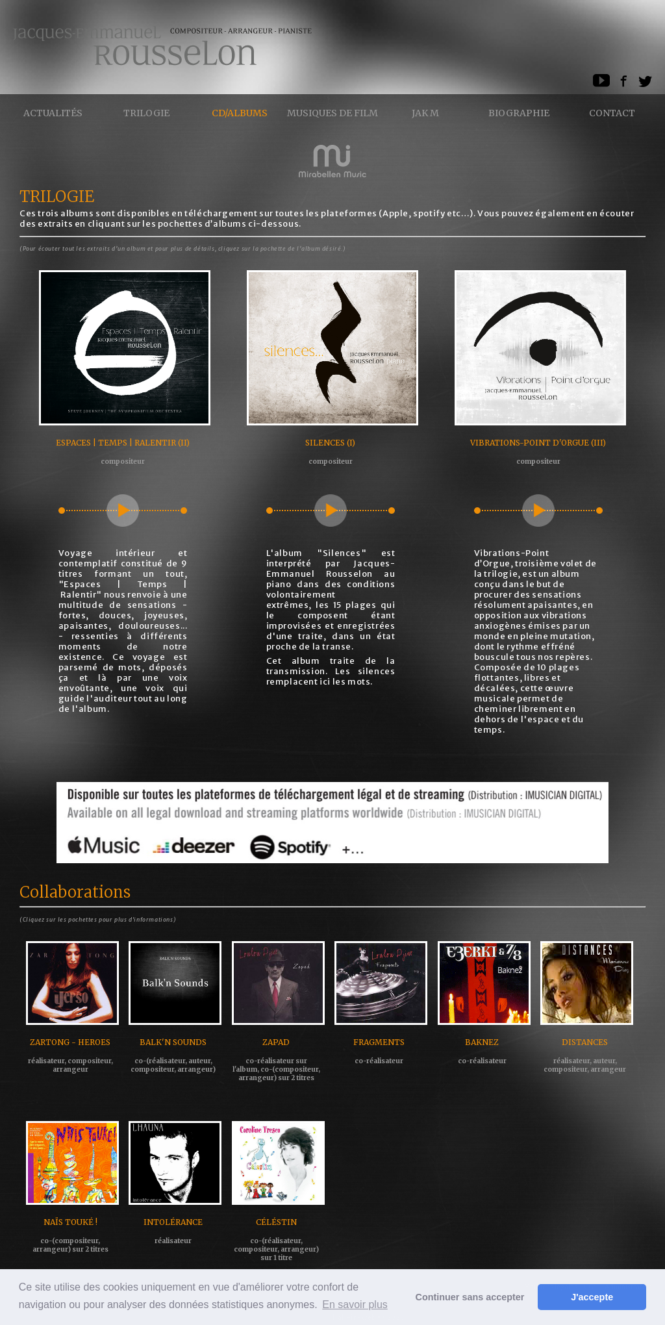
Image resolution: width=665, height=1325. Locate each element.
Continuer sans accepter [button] (470, 1297)
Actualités (52, 113)
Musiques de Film (332, 113)
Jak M (425, 113)
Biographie (518, 113)
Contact (612, 113)
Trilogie (146, 113)
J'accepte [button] (592, 1297)
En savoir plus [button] (355, 1304)
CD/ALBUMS (240, 113)
